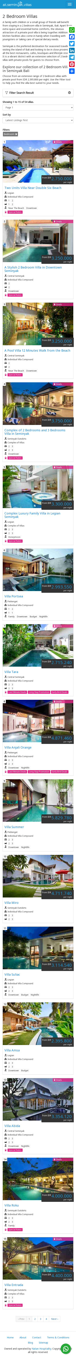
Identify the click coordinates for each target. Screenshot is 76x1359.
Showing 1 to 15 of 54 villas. (18, 102)
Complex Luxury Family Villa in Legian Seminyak (32, 515)
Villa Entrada (13, 1285)
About (23, 1337)
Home (10, 1337)
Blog (30, 1342)
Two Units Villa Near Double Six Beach (32, 188)
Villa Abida (12, 1126)
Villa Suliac (12, 974)
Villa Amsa (12, 1050)
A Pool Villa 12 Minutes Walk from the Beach (37, 350)
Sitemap (43, 1342)
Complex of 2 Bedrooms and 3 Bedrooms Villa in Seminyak (34, 432)
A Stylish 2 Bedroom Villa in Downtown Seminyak (33, 269)
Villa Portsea (13, 596)
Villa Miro (11, 903)
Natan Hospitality (41, 1348)
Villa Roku (11, 1205)
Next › (54, 1319)
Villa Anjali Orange (17, 747)
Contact (36, 1337)
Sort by (7, 114)
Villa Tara (11, 672)
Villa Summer (14, 827)
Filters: (6, 129)
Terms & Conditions (58, 1337)
